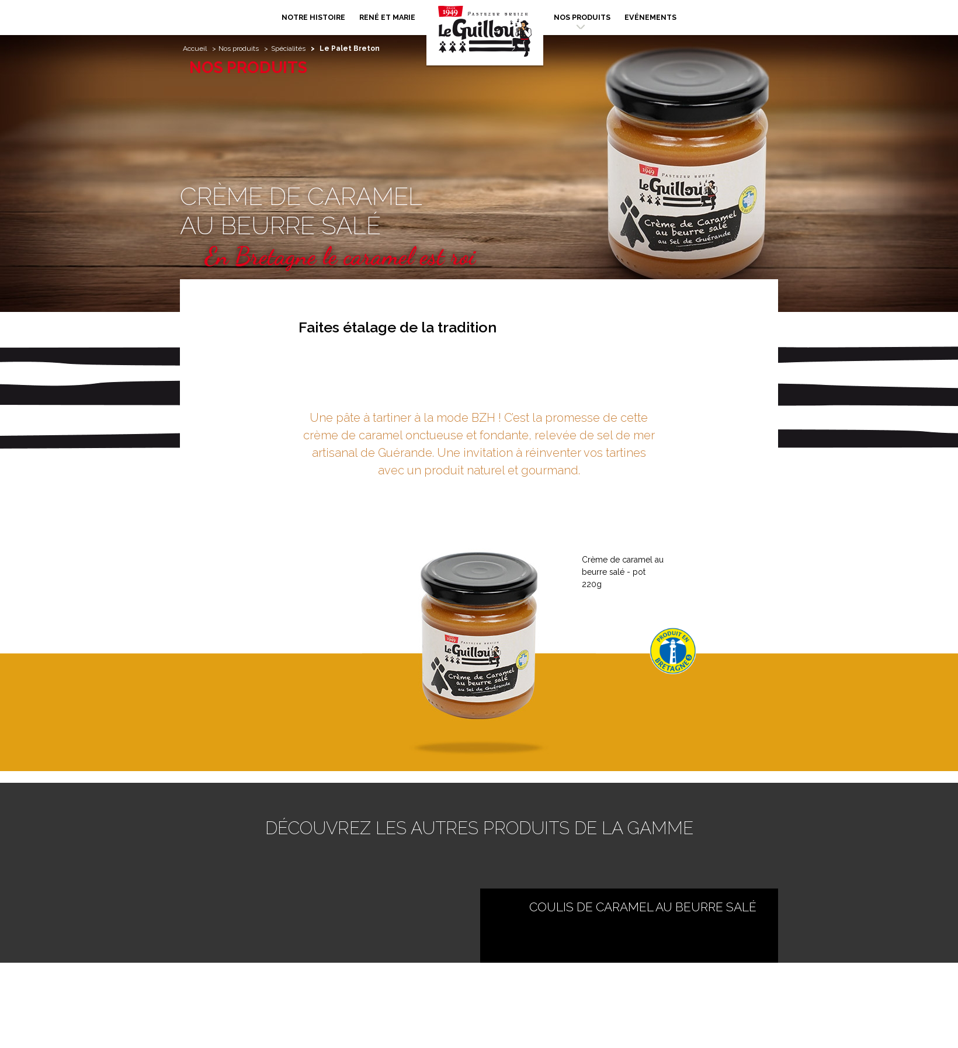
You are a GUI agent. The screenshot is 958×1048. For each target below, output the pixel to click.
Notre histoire (313, 17)
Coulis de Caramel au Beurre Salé (642, 907)
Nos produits (582, 17)
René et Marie (387, 17)
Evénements (650, 17)
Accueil (195, 48)
